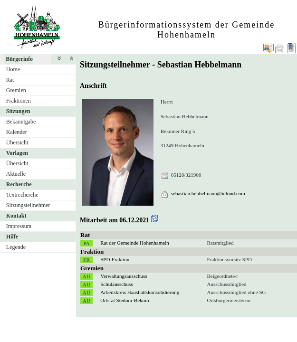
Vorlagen (17, 153)
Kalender (16, 132)
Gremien (16, 90)
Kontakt (16, 215)
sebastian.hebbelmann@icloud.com (208, 193)
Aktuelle (16, 174)
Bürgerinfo (19, 59)
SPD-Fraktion (114, 259)
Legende (16, 247)
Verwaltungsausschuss (123, 276)
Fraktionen (18, 100)
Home (13, 69)
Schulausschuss (116, 284)
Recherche (19, 184)
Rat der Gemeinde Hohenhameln (134, 243)
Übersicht (17, 142)
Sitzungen (18, 111)
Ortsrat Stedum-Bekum (124, 300)
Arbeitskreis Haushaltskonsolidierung (139, 292)
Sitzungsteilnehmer (28, 205)
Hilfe (12, 236)
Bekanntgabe (21, 121)
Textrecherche (22, 194)
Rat (10, 79)
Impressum (18, 226)
